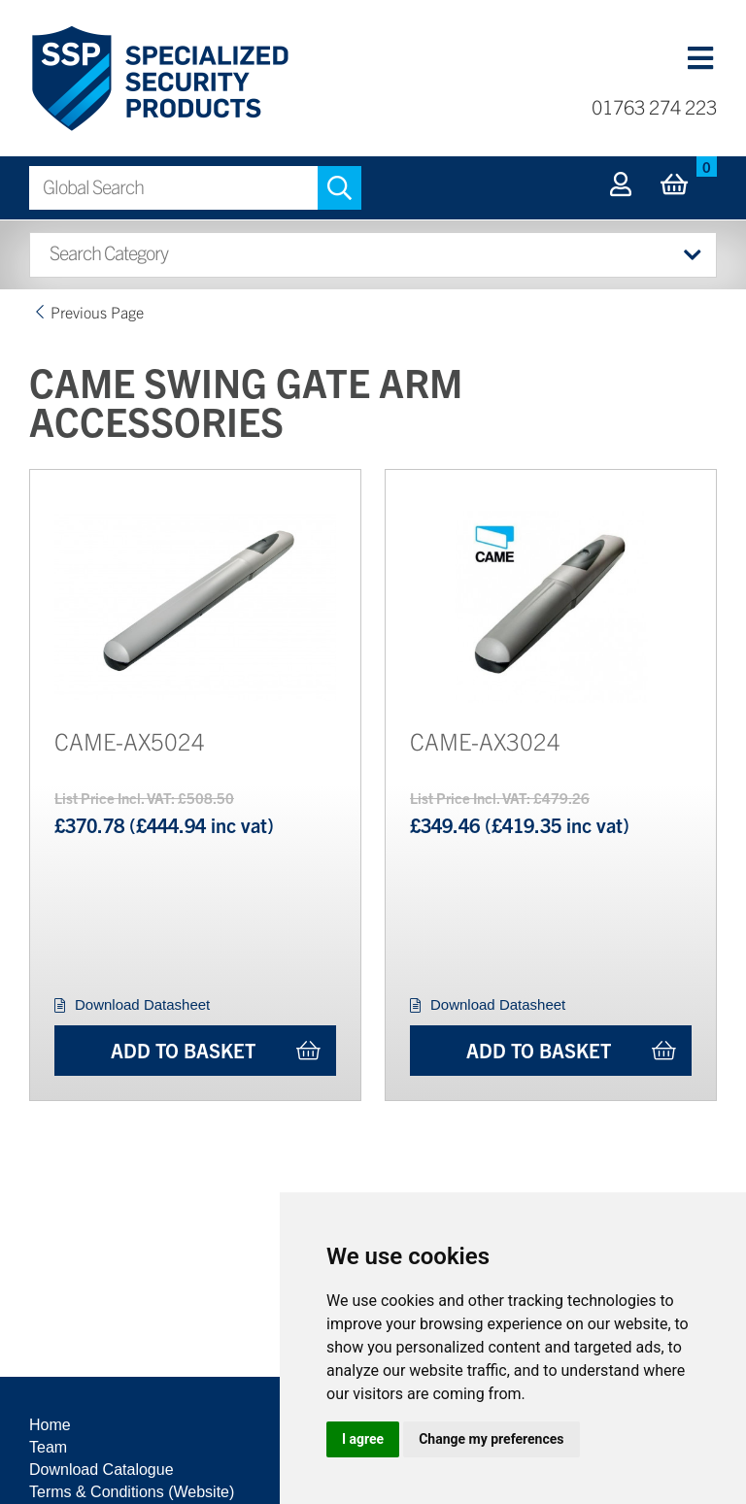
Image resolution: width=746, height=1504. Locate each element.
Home (50, 1425)
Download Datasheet (142, 1004)
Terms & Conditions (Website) (131, 1492)
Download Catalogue (101, 1469)
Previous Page (97, 311)
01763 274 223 (654, 106)
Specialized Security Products (158, 79)
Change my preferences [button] (491, 1439)
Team (48, 1447)
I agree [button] (363, 1439)
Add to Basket (183, 1050)
